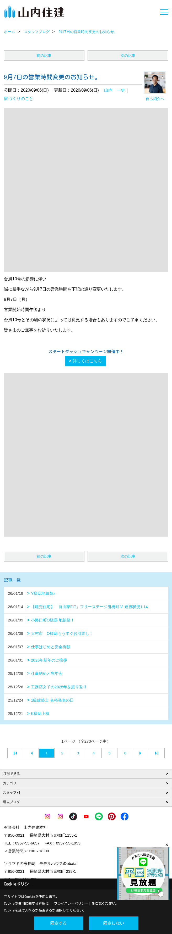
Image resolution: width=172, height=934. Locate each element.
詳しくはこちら (87, 361)
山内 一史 (114, 90)
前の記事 (44, 55)
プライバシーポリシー (71, 903)
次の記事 (128, 55)
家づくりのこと (18, 98)
